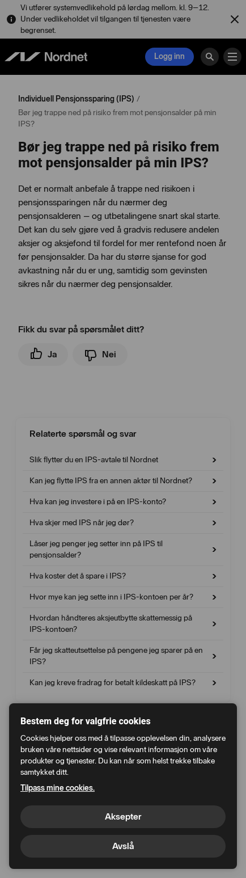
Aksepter (123, 816)
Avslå (123, 846)
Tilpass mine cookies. (57, 788)
